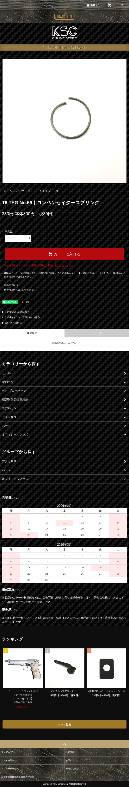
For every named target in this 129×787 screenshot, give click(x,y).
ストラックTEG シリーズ (43, 191)
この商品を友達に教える (16, 311)
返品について (11, 285)
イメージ (97, 333)
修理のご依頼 (72, 768)
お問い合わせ (72, 760)
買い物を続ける (11, 322)
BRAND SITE (65, 16)
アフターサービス (9, 768)
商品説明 (32, 333)
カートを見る (7, 760)
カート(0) (115, 5)
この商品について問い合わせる (20, 317)
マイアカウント (8, 752)
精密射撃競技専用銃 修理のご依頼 (17, 777)
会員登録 (70, 752)
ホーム (8, 191)
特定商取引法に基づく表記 (19, 289)
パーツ (20, 191)
